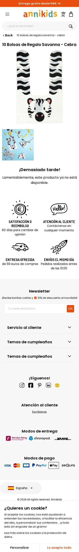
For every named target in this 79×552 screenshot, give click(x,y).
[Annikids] (40, 13)
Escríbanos (39, 411)
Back (7, 35)
